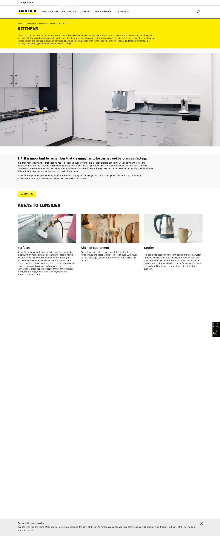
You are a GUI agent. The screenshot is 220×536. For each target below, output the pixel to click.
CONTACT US (27, 194)
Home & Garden (49, 12)
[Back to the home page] (28, 11)
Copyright (22, 466)
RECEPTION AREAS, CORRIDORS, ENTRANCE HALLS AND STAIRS (179, 425)
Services (86, 12)
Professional (69, 12)
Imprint (21, 462)
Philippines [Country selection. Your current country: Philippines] (26, 3)
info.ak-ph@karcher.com (78, 493)
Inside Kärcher (103, 12)
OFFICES (70, 424)
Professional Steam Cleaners (98, 381)
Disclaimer (22, 470)
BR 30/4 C (67, 378)
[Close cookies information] (201, 523)
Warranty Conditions (27, 494)
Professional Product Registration (33, 488)
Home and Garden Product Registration (35, 483)
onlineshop (122, 12)
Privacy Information (26, 473)
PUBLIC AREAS (121, 424)
